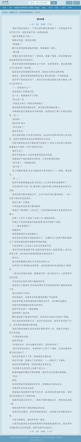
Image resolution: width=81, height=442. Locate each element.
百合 (50, 7)
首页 (4, 7)
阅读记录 (76, 3)
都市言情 (24, 7)
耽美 (43, 7)
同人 (56, 7)
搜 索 (53, 3)
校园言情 (17, 7)
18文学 (5, 3)
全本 (63, 7)
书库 (69, 7)
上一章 (31, 24)
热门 (11, 7)
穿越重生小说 (13, 12)
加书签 (43, 24)
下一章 (49, 24)
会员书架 (69, 3)
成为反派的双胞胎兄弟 (26, 12)
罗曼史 (37, 7)
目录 (37, 24)
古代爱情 (31, 7)
